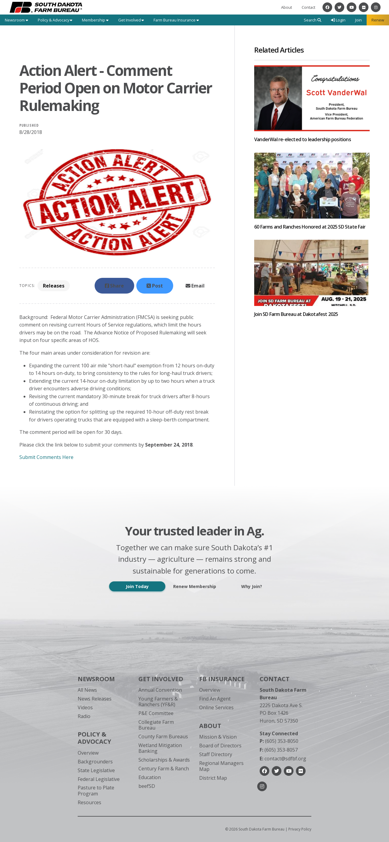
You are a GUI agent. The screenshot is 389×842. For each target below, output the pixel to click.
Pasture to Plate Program (96, 790)
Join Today (137, 586)
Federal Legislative (99, 779)
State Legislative (96, 770)
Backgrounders (95, 761)
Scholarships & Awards (164, 759)
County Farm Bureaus (163, 736)
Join (358, 20)
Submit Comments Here (46, 457)
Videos (85, 707)
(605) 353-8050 (279, 741)
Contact (308, 7)
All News (87, 690)
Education (149, 777)
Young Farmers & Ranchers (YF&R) (158, 701)
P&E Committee (155, 713)
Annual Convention (160, 690)
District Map (213, 778)
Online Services (216, 707)
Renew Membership (194, 586)
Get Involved (160, 679)
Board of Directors (220, 745)
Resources (89, 802)
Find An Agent (215, 698)
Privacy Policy (299, 829)
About (286, 7)
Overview (88, 752)
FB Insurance (222, 679)
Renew (377, 20)
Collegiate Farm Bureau (156, 725)
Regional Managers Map (221, 766)
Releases (53, 285)
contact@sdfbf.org (283, 758)
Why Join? (251, 586)
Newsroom (96, 679)
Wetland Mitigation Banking (160, 748)
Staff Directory (215, 754)
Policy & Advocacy (94, 738)
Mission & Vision (218, 736)
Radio (84, 716)
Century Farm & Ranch (163, 768)
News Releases (95, 698)
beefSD (146, 786)
